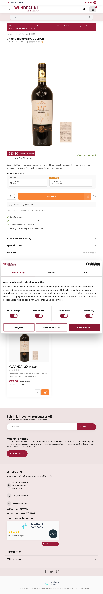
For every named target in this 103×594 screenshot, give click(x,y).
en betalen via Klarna (26, 221)
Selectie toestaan (51, 327)
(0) (42, 42)
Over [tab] (85, 272)
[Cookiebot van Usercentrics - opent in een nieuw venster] (88, 264)
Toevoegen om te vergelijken (18, 210)
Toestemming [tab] (18, 272)
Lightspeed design (68, 588)
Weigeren (18, 327)
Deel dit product (39, 210)
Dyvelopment (84, 588)
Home (9, 34)
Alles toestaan (84, 327)
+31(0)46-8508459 (20, 495)
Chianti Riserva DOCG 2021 (27, 34)
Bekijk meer (50, 544)
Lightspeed (55, 588)
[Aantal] (38, 392)
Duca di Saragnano (16, 42)
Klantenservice (17, 453)
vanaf (25, 224)
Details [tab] (51, 272)
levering (17, 2)
